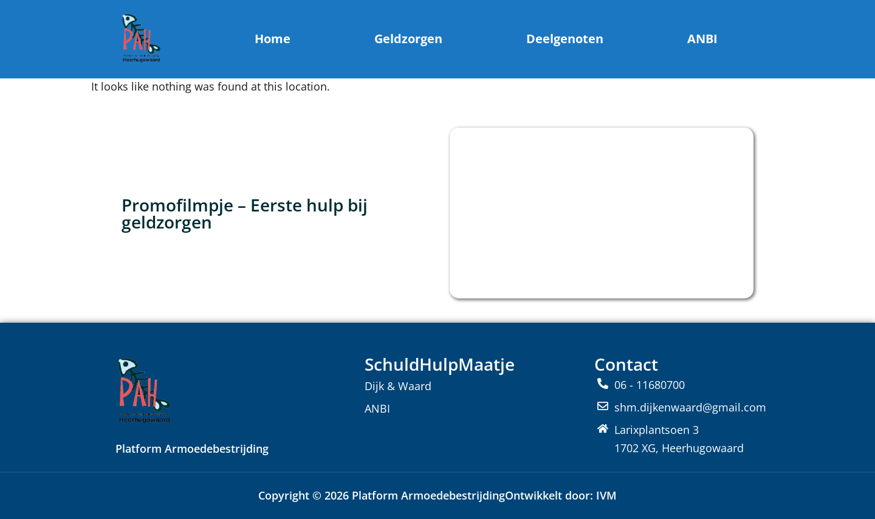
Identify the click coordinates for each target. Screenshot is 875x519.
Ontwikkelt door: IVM (561, 495)
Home (272, 38)
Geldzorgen (408, 38)
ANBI (702, 38)
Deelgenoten (564, 38)
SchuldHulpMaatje (440, 364)
